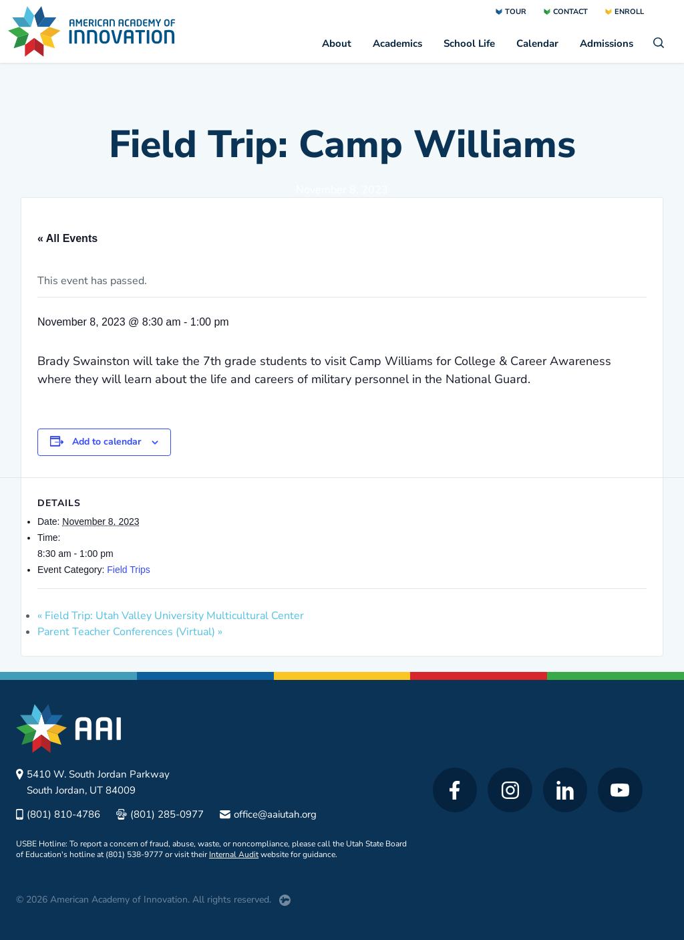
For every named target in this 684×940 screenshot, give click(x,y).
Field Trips (128, 569)
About (336, 43)
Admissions (606, 43)
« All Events (67, 238)
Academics (397, 43)
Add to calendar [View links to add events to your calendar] (106, 441)
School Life (469, 43)
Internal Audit (234, 854)
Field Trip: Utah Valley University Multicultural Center (170, 615)
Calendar (537, 43)
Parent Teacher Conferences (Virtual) (129, 631)
